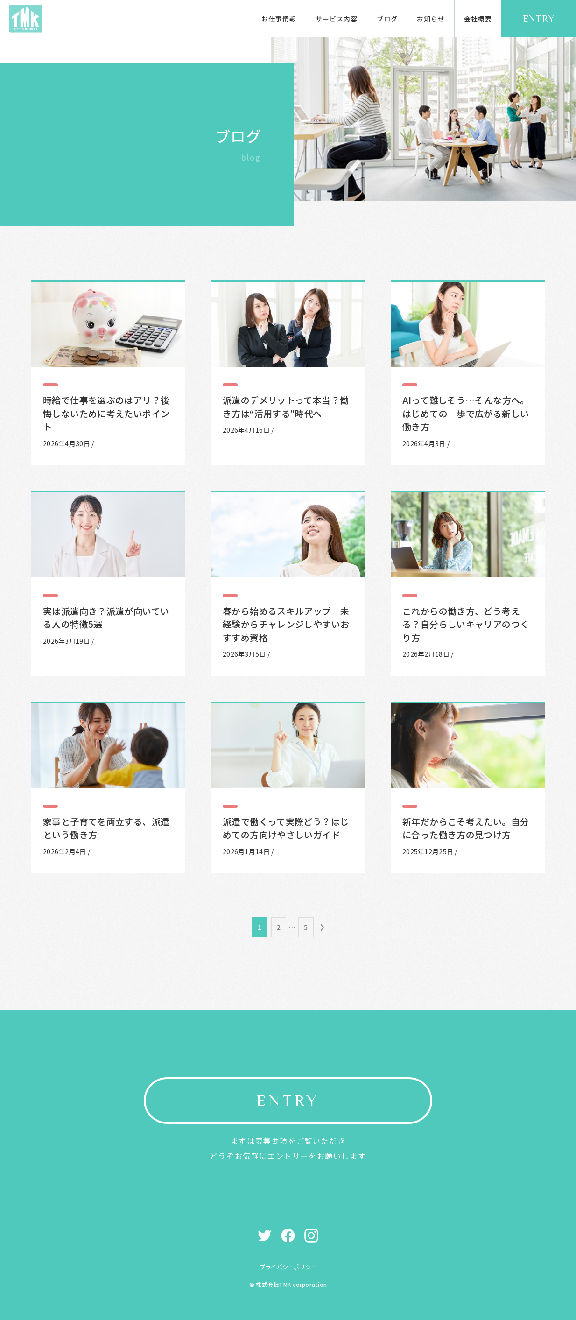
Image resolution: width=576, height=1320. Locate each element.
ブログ (387, 18)
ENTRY (539, 19)
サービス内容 (337, 18)
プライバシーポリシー (288, 1267)
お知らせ (431, 18)
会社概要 (478, 18)
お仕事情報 (278, 18)
